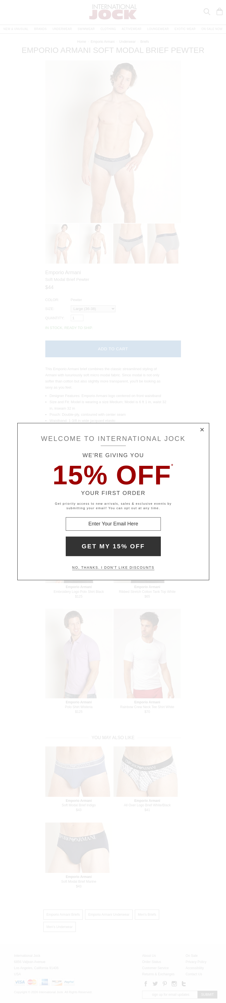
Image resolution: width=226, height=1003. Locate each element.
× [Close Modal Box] (202, 430)
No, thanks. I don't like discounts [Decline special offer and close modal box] (113, 568)
